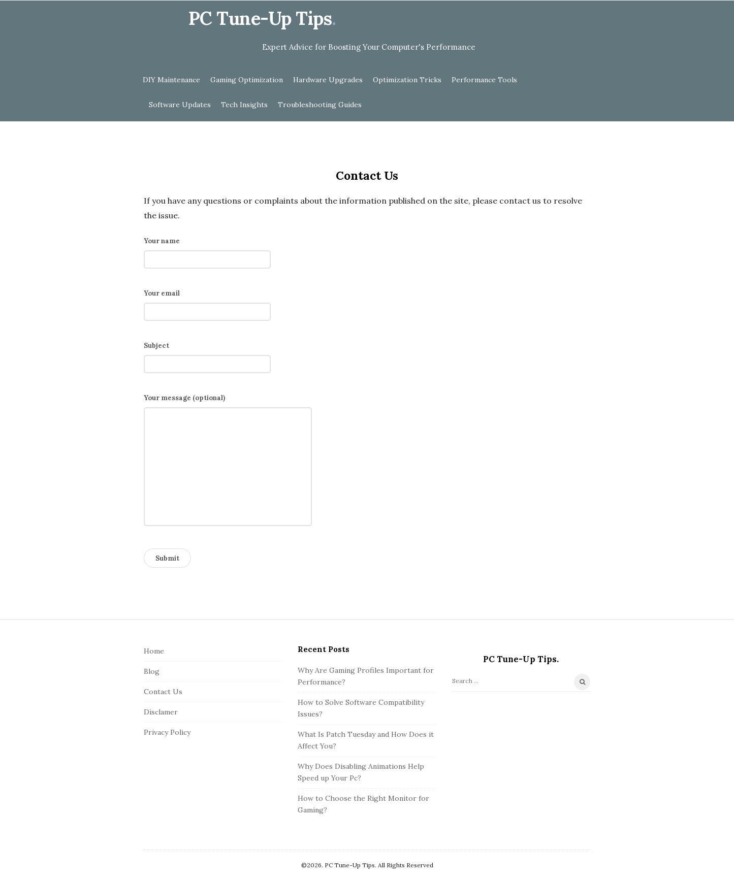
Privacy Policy (167, 732)
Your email (207, 302)
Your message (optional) (228, 463)
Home (154, 651)
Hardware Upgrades (328, 79)
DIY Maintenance (171, 79)
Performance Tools (484, 79)
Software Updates (180, 104)
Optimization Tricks (407, 79)
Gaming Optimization (246, 79)
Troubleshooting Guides (320, 104)
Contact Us (163, 691)
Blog (151, 671)
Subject (207, 355)
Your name (207, 250)
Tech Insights (244, 104)
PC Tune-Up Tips (260, 18)
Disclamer (161, 711)
